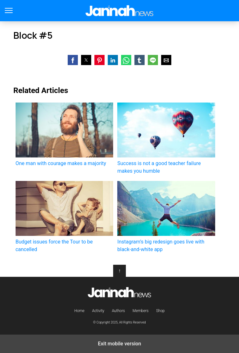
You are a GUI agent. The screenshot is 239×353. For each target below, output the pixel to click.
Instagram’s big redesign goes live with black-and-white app (166, 216)
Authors (118, 311)
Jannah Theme (119, 10)
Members (140, 311)
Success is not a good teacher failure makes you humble (166, 138)
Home (79, 311)
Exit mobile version (119, 344)
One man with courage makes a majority (64, 134)
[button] (73, 60)
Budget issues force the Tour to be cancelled (64, 216)
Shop (160, 311)
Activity (98, 311)
